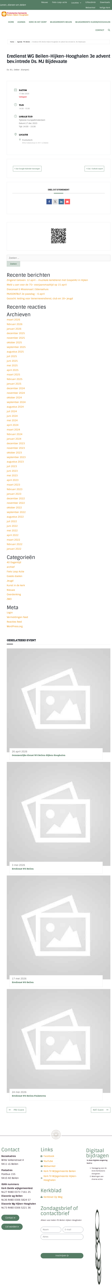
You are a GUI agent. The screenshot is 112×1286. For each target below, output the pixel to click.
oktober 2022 (14, 511)
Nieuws (47, 3)
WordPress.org (15, 630)
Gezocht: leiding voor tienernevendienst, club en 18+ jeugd (40, 302)
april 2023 (12, 483)
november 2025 (16, 341)
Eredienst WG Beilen (23, 872)
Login (10, 616)
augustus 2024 (15, 410)
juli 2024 (12, 415)
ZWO (9, 602)
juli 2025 (12, 359)
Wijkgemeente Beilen (61, 25)
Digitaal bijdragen (97, 1156)
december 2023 (16, 447)
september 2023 (16, 460)
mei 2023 (12, 479)
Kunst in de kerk (16, 589)
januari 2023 (14, 497)
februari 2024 (14, 437)
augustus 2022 (15, 520)
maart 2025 (13, 378)
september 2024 (16, 405)
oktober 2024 (14, 401)
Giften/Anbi (103, 3)
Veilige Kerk (103, 10)
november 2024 (16, 396)
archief (11, 570)
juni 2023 (12, 474)
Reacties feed (14, 625)
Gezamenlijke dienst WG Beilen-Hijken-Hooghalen (38, 758)
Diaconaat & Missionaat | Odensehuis (27, 292)
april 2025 (12, 373)
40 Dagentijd (14, 566)
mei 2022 (12, 534)
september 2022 (16, 515)
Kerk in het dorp (38, 25)
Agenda (21, 25)
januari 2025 (14, 387)
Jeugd (10, 584)
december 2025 (16, 336)
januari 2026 (14, 332)
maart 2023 (13, 488)
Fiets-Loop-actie (66, 3)
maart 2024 (13, 433)
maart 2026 (13, 323)
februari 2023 (14, 492)
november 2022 (16, 506)
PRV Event (17, 1113)
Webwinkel (86, 10)
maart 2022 (13, 543)
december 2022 (16, 502)
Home (11, 25)
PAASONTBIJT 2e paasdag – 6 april (26, 297)
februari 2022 (14, 547)
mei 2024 (12, 424)
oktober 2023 (14, 456)
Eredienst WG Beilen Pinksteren (29, 1099)
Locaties (86, 4)
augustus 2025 (15, 355)
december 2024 (16, 392)
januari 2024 (14, 442)
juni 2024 (12, 419)
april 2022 (12, 538)
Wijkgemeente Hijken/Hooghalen (92, 25)
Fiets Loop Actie (15, 575)
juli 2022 (12, 525)
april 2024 (12, 428)
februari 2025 (14, 382)
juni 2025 (12, 364)
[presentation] (61, 1250)
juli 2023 (12, 469)
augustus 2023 (15, 465)
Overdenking (14, 598)
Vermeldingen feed (17, 620)
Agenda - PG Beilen (23, 45)
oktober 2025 (14, 346)
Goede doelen (14, 579)
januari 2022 (14, 552)
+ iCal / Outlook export (90, 172)
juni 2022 (12, 529)
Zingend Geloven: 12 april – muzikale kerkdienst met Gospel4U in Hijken (47, 283)
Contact (99, 33)
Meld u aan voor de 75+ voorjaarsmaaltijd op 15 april (37, 288)
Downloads (68, 10)
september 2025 (16, 350)
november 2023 (16, 451)
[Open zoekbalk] (109, 34)
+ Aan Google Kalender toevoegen (32, 172)
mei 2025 (12, 369)
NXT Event (100, 1113)
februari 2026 (14, 327)
